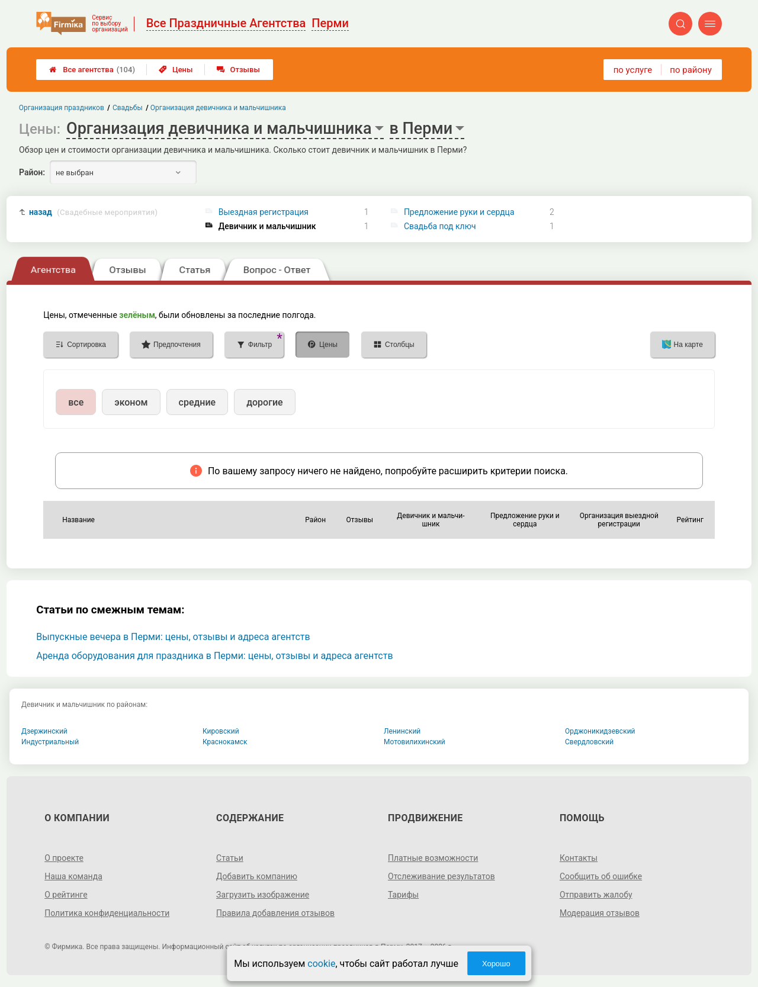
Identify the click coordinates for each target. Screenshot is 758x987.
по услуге (633, 70)
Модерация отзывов (600, 913)
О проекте (63, 858)
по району (690, 70)
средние (197, 402)
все (75, 402)
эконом (130, 402)
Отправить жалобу (596, 894)
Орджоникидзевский (600, 731)
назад (93, 212)
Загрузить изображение (262, 894)
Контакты (579, 858)
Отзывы (238, 69)
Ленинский (402, 731)
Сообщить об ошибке (601, 876)
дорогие (264, 402)
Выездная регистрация (264, 212)
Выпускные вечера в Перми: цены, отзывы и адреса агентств (173, 636)
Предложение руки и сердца (459, 212)
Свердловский (589, 742)
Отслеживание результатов (441, 876)
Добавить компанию (256, 876)
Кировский (221, 731)
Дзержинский (44, 731)
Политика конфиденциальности (106, 913)
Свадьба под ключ (440, 226)
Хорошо (496, 963)
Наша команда (73, 876)
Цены (176, 69)
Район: (32, 172)
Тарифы (403, 894)
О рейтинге (66, 894)
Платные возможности (433, 858)
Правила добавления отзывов (275, 913)
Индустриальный (50, 742)
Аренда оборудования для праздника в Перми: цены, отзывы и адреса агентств (214, 655)
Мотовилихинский (414, 742)
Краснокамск (225, 742)
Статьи (229, 858)
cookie (321, 963)
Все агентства (92, 69)
